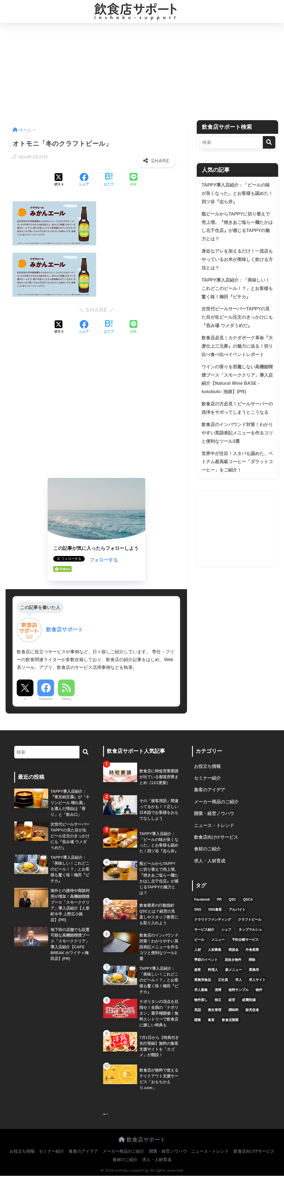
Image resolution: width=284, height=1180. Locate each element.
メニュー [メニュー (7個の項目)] (218, 942)
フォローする (103, 560)
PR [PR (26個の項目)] (219, 901)
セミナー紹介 (207, 778)
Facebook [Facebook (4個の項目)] (202, 901)
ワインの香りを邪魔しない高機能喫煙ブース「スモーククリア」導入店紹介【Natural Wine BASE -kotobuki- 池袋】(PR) (237, 392)
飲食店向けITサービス (216, 838)
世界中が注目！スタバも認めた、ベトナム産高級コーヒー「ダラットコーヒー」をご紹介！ (237, 485)
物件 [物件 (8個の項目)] (259, 992)
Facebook (46, 699)
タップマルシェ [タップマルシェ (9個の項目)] (250, 932)
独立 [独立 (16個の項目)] (218, 1002)
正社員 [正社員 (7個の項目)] (223, 982)
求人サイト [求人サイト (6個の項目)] (257, 982)
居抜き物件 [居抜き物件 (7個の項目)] (233, 962)
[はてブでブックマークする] (109, 180)
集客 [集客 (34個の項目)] (211, 1022)
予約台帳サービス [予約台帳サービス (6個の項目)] (245, 942)
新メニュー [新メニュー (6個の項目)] (233, 972)
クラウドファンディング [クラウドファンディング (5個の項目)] (212, 921)
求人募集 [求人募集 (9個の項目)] (201, 992)
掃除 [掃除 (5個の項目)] (252, 962)
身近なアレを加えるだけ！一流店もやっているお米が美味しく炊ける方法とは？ (237, 261)
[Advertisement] (142, 71)
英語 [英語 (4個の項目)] (197, 1012)
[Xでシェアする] (59, 180)
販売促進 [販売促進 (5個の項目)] (252, 1012)
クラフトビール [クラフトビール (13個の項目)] (249, 921)
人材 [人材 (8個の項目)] (197, 952)
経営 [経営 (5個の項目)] (232, 1002)
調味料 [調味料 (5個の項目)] (234, 1012)
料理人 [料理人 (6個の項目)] (213, 972)
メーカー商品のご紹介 (216, 802)
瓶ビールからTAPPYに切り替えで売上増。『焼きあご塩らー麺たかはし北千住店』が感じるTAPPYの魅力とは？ (237, 227)
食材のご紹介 (207, 850)
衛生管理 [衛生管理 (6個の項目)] (214, 1012)
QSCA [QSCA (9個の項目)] (248, 901)
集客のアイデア (209, 790)
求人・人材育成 (209, 862)
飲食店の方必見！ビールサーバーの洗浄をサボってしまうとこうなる (237, 426)
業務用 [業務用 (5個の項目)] (254, 972)
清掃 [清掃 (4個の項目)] (218, 992)
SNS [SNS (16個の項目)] (197, 911)
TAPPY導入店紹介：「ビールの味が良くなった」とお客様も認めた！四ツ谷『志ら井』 (237, 193)
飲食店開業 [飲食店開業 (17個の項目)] (230, 1022)
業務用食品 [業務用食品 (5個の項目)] (202, 982)
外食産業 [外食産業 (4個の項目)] (252, 952)
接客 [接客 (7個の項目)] (197, 972)
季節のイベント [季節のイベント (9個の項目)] (206, 962)
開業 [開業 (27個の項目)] (197, 1022)
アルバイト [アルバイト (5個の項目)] (237, 911)
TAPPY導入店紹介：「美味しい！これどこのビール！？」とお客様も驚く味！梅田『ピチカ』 (237, 291)
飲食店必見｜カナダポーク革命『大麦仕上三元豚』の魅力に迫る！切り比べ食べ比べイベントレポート (237, 354)
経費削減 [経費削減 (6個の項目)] (249, 1002)
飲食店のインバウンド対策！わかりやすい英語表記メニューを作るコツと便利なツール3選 (237, 456)
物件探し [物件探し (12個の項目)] (201, 1002)
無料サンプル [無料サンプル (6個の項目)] (239, 992)
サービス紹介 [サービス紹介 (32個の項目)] (204, 932)
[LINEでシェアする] (133, 180)
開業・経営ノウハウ (214, 814)
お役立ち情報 (207, 766)
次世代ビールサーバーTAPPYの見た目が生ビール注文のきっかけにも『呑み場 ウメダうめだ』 (237, 320)
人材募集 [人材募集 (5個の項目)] (214, 952)
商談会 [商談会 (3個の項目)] (234, 952)
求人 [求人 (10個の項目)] (238, 982)
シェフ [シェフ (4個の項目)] (226, 932)
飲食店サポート (142, 1143)
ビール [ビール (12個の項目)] (199, 942)
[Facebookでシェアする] (84, 180)
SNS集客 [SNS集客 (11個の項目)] (215, 911)
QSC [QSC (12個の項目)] (232, 901)
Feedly (66, 699)
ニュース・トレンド (214, 826)
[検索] (269, 142)
